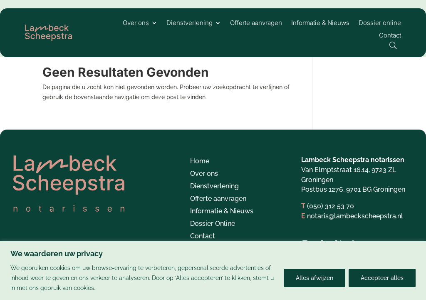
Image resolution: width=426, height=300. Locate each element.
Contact (390, 35)
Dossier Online (212, 233)
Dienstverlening (189, 23)
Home (199, 171)
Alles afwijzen (314, 278)
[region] (213, 270)
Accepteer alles (382, 278)
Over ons (136, 23)
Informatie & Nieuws (320, 23)
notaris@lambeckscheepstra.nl (355, 225)
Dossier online (380, 23)
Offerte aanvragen (256, 23)
